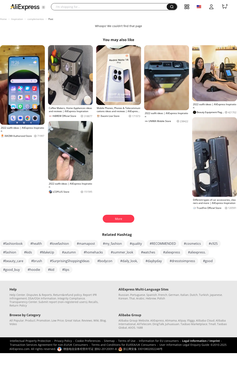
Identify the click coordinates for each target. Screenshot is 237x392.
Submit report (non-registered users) (63, 302)
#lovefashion (59, 243)
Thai (132, 298)
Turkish (204, 295)
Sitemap (109, 341)
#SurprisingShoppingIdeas (69, 261)
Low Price (57, 320)
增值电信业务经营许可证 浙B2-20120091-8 (90, 349)
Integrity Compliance (71, 298)
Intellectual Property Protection (30, 341)
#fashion (9, 252)
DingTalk (158, 324)
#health (36, 243)
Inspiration (17, 19)
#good (208, 261)
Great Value (72, 320)
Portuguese (137, 295)
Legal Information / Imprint (201, 341)
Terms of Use (126, 341)
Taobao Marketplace (194, 324)
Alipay (182, 320)
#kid (51, 269)
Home (3, 19)
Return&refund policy (67, 295)
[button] (43, 7)
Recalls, (93, 302)
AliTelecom (144, 324)
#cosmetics (192, 243)
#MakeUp (47, 252)
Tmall (212, 324)
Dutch (194, 295)
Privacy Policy (63, 341)
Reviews (87, 320)
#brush (36, 261)
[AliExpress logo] (24, 7)
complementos (35, 19)
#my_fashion (112, 243)
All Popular (16, 320)
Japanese (216, 295)
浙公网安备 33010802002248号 (140, 349)
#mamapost (86, 243)
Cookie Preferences (88, 341)
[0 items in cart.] (224, 7)
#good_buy (11, 269)
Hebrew (151, 298)
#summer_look (122, 252)
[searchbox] (110, 6)
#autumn (69, 252)
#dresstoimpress (182, 261)
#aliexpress (171, 252)
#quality (136, 243)
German (173, 295)
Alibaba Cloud (205, 320)
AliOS (131, 327)
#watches (148, 252)
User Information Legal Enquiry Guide (184, 345)
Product (30, 320)
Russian (123, 295)
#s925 (213, 243)
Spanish (151, 295)
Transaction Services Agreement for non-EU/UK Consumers (49, 345)
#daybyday (154, 261)
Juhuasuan (172, 324)
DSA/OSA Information (42, 298)
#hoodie (34, 269)
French (162, 295)
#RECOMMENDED (163, 243)
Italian (184, 295)
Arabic (140, 298)
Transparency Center (23, 302)
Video (13, 324)
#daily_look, (129, 261)
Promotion (43, 320)
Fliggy (191, 320)
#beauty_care (13, 261)
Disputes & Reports (39, 295)
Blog (103, 320)
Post (50, 19)
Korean (123, 298)
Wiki (96, 320)
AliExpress (157, 320)
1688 (139, 327)
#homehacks (93, 252)
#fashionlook (13, 243)
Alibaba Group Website (133, 320)
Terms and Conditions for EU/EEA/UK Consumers (123, 345)
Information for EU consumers (159, 341)
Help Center (17, 295)
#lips (65, 269)
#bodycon (104, 261)
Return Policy (18, 305)
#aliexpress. (197, 252)
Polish (161, 298)
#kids (28, 252)
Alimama (171, 320)
